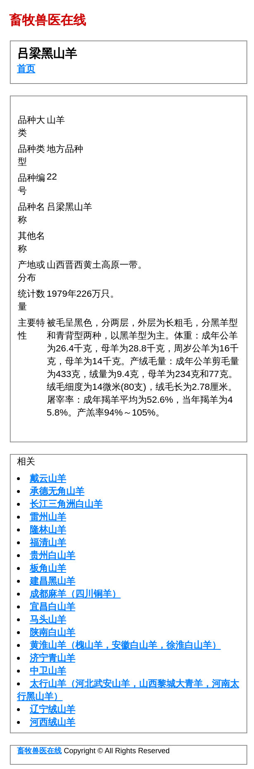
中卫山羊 (48, 671)
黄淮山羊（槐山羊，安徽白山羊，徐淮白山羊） (125, 645)
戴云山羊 (48, 478)
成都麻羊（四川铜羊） (75, 594)
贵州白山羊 (52, 555)
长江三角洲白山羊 (66, 504)
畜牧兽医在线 (39, 751)
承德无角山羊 (57, 491)
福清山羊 (48, 542)
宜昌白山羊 (52, 606)
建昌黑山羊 (52, 581)
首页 (26, 68)
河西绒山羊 (52, 722)
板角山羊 (48, 568)
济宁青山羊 (52, 658)
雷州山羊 (48, 517)
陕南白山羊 (52, 632)
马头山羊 (48, 619)
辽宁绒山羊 (52, 709)
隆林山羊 (48, 529)
